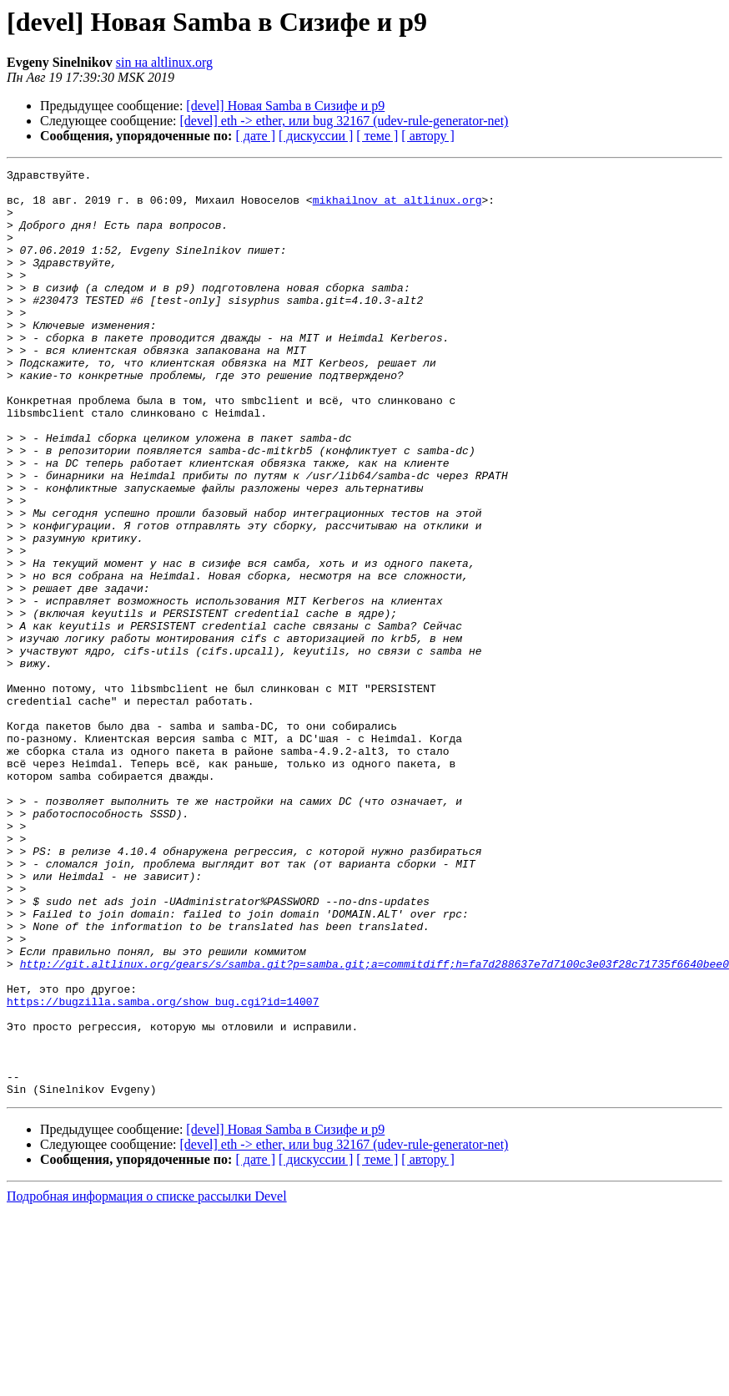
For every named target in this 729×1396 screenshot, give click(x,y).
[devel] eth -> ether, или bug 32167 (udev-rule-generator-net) (344, 121)
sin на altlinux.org (164, 62)
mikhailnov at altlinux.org (397, 207)
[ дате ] (255, 136)
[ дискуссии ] (316, 136)
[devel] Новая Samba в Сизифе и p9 (285, 106)
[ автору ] (427, 136)
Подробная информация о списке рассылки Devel (147, 1381)
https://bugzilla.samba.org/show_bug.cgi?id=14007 (163, 1168)
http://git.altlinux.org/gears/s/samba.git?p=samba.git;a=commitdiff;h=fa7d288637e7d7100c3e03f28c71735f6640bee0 (374, 1123)
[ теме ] (377, 136)
